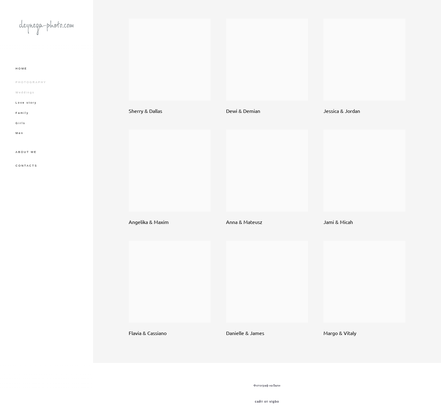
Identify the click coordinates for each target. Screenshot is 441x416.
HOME (21, 68)
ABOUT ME (26, 152)
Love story (26, 102)
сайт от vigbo (267, 401)
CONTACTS (26, 165)
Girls (20, 123)
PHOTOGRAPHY (31, 82)
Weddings (25, 92)
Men (20, 133)
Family (22, 112)
